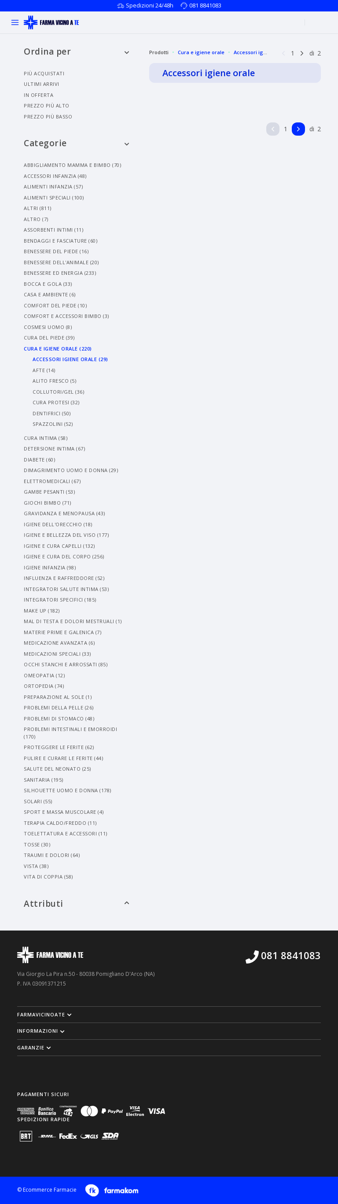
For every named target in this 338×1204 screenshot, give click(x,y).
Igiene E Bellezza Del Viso (66, 535)
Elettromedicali (52, 481)
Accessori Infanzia (55, 176)
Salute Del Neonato (57, 768)
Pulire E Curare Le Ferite (63, 758)
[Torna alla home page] (51, 22)
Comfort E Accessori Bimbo (66, 316)
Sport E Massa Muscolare (64, 812)
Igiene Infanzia (50, 567)
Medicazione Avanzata (59, 642)
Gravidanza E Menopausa (64, 513)
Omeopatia (44, 675)
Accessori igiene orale (261, 52)
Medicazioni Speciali (57, 653)
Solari (38, 801)
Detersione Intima (54, 448)
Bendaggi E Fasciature (60, 240)
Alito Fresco (54, 380)
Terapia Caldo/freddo (60, 823)
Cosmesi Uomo (48, 327)
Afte (44, 370)
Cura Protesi (56, 402)
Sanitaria (43, 779)
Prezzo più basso (48, 116)
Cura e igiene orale (201, 52)
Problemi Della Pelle (59, 707)
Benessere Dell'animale (61, 262)
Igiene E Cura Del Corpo (64, 556)
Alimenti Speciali (54, 197)
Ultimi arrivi (41, 84)
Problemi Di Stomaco (59, 718)
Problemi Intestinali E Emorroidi (70, 733)
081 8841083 (205, 5)
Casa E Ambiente (50, 294)
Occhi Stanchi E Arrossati (65, 664)
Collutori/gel (58, 391)
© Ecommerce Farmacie (47, 1190)
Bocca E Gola (48, 284)
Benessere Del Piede (56, 251)
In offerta (38, 95)
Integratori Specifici (60, 599)
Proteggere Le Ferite (59, 747)
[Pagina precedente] (283, 53)
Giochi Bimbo (47, 502)
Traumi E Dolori (52, 855)
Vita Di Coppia (48, 876)
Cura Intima (45, 438)
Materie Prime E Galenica (62, 632)
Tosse (37, 844)
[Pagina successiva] (301, 53)
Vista (36, 866)
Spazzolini (53, 424)
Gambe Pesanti (49, 491)
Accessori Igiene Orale (70, 359)
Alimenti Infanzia (53, 186)
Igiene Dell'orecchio (58, 524)
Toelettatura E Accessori (65, 833)
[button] (169, 1014)
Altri (37, 208)
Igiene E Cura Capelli (59, 546)
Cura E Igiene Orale (58, 348)
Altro (36, 219)
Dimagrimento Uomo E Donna (71, 470)
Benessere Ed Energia (60, 273)
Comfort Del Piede (55, 305)
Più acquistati (44, 73)
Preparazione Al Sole (58, 697)
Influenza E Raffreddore (64, 578)
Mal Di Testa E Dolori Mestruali (73, 621)
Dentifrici (52, 413)
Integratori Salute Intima (66, 589)
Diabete (39, 459)
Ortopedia (44, 686)
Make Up (42, 610)
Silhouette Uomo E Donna (67, 790)
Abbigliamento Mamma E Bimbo (72, 165)
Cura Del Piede (49, 337)
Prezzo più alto (47, 105)
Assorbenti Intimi (53, 229)
